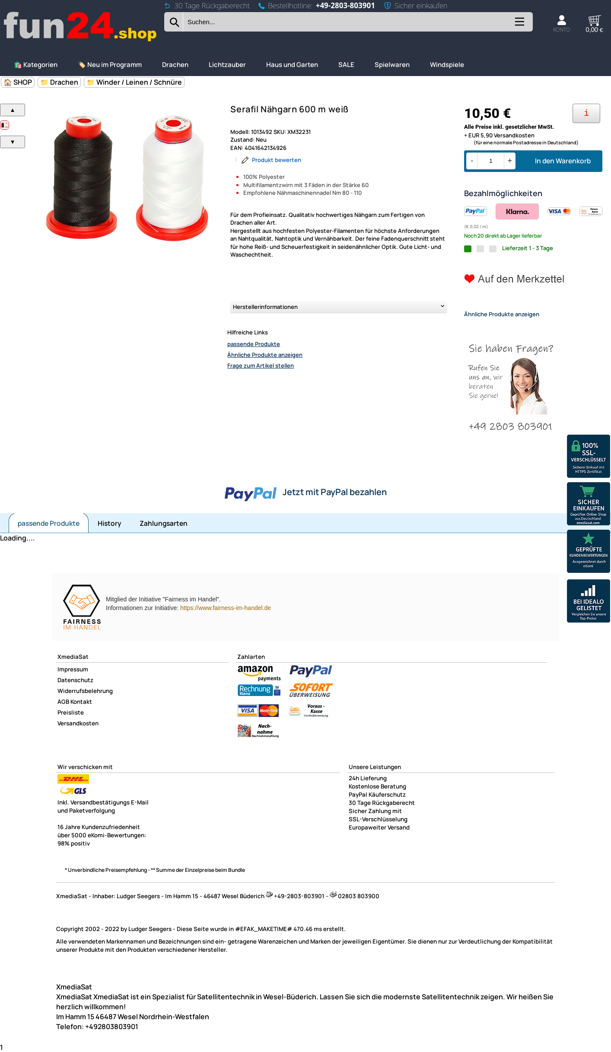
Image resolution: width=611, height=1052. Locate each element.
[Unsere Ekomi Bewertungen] (588, 552)
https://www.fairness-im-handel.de (225, 607)
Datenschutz (75, 680)
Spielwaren (392, 64)
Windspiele (447, 64)
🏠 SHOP (17, 82)
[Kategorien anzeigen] (519, 25)
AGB (63, 702)
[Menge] (490, 161)
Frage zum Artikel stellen (260, 365)
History (109, 523)
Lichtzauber (227, 64)
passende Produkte (253, 344)
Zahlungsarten (164, 523)
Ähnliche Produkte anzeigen (264, 355)
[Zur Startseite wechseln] (81, 40)
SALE (346, 64)
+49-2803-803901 (345, 5)
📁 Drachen (59, 82)
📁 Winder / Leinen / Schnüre (134, 82)
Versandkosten (78, 723)
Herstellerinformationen (265, 307)
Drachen (175, 64)
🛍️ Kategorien (35, 64)
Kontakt (81, 702)
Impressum (72, 669)
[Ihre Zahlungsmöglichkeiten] (586, 113)
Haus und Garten (292, 64)
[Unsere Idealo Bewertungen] (588, 602)
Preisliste (70, 712)
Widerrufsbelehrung (85, 691)
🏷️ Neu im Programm (110, 64)
